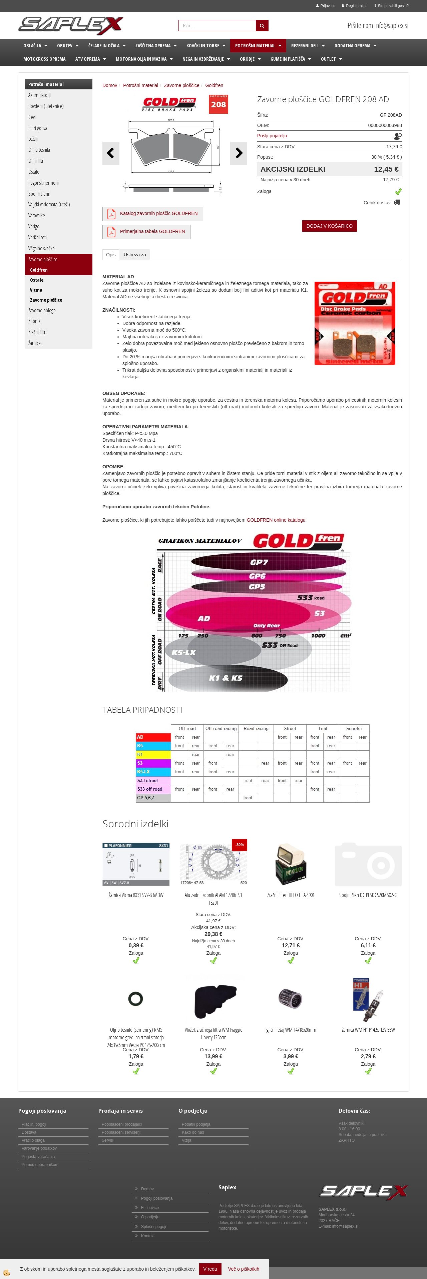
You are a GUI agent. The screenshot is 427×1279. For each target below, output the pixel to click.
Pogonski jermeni (43, 182)
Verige (33, 226)
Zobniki (34, 321)
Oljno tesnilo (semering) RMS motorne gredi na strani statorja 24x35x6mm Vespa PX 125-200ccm (136, 1037)
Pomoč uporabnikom (40, 1164)
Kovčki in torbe (202, 45)
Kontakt (148, 1236)
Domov (109, 85)
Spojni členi (38, 193)
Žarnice (34, 343)
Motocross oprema (44, 59)
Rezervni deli (305, 45)
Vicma (36, 290)
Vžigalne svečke (41, 248)
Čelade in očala (103, 45)
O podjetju (150, 1217)
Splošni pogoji (153, 1226)
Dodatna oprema (352, 45)
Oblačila (32, 45)
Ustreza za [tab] (135, 254)
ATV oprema (87, 59)
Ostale (36, 280)
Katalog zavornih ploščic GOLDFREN (159, 213)
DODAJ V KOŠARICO (330, 226)
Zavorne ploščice (42, 259)
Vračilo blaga (33, 1140)
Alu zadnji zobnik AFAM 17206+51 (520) (213, 898)
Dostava (29, 1132)
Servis (107, 1140)
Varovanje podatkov (39, 1148)
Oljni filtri (36, 160)
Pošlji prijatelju (272, 135)
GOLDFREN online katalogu (276, 520)
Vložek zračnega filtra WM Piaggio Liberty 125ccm (214, 1033)
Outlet (328, 59)
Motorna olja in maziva (141, 59)
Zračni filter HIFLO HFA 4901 (291, 895)
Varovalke (36, 215)
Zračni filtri (37, 332)
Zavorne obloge (42, 310)
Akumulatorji (39, 95)
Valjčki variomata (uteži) (49, 204)
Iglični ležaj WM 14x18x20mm (291, 1029)
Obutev (64, 45)
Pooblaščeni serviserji (121, 1132)
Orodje (247, 59)
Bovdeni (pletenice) (46, 106)
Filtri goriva (37, 128)
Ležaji (33, 138)
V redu (210, 1269)
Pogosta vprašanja (38, 1156)
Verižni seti (37, 237)
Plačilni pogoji (34, 1124)
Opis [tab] (111, 254)
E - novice (150, 1207)
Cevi (32, 117)
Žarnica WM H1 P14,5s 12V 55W (368, 1029)
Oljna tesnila (39, 149)
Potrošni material (255, 45)
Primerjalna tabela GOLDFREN (152, 231)
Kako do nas (193, 1132)
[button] (238, 153)
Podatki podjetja (196, 1124)
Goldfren (39, 270)
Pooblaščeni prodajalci (122, 1124)
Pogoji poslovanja (156, 1198)
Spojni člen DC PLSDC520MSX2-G (368, 895)
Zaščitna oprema (152, 45)
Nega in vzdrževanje (203, 59)
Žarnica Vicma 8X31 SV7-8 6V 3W (136, 895)
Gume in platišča (288, 59)
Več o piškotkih (243, 1269)
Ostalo (33, 171)
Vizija (186, 1140)
